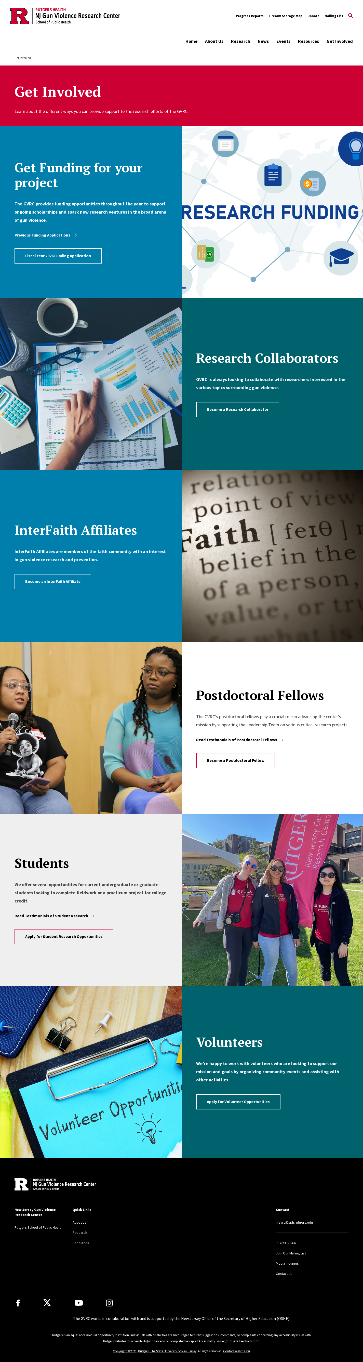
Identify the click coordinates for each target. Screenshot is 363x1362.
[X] (47, 1303)
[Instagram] (109, 1303)
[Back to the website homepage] (65, 16)
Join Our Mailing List (291, 1253)
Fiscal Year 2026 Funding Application (58, 255)
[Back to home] (48, 1185)
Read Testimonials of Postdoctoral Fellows (240, 739)
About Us (214, 41)
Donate (313, 16)
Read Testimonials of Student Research (55, 915)
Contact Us (284, 1273)
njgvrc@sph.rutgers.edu (294, 1222)
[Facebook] (18, 1303)
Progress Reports (250, 16)
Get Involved (340, 41)
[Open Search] (350, 16)
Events (283, 41)
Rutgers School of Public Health (38, 1227)
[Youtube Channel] (79, 1303)
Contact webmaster (236, 1351)
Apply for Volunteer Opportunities (238, 1101)
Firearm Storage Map (285, 16)
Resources (308, 41)
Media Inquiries (287, 1263)
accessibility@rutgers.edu (147, 1341)
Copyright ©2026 (124, 1351)
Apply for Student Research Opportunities (64, 936)
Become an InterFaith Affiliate (52, 581)
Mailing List (334, 16)
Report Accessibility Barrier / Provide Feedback (220, 1341)
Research (240, 41)
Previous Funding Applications (46, 235)
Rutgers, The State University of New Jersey (167, 1351)
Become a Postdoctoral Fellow (235, 760)
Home (191, 41)
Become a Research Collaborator (237, 409)
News (263, 41)
